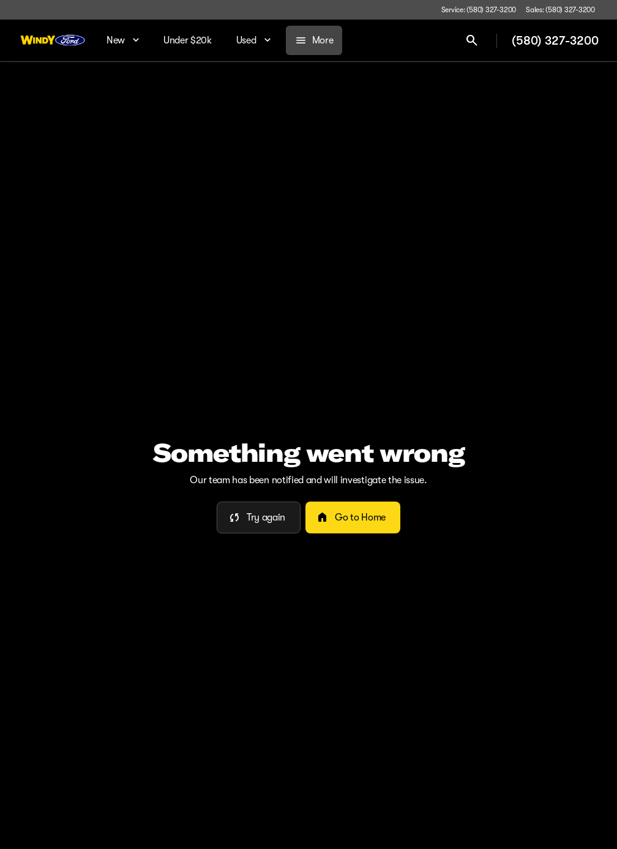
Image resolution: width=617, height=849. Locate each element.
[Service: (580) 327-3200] (478, 9)
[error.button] (259, 517)
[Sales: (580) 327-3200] (560, 9)
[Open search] (472, 40)
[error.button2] (352, 517)
